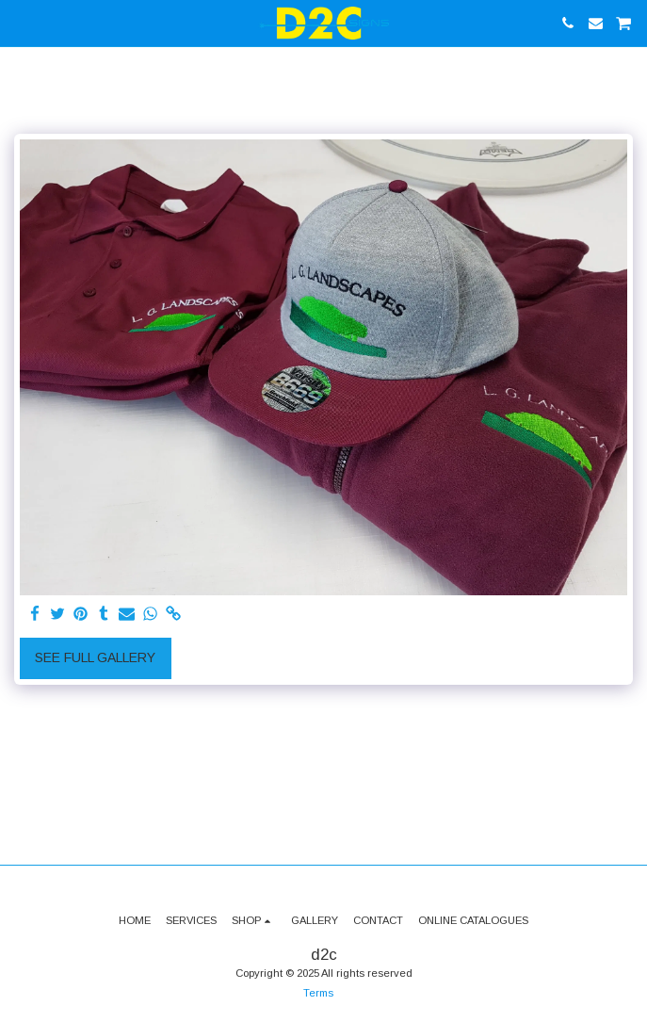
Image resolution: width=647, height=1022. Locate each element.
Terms (318, 992)
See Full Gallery (95, 657)
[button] (21, 23)
